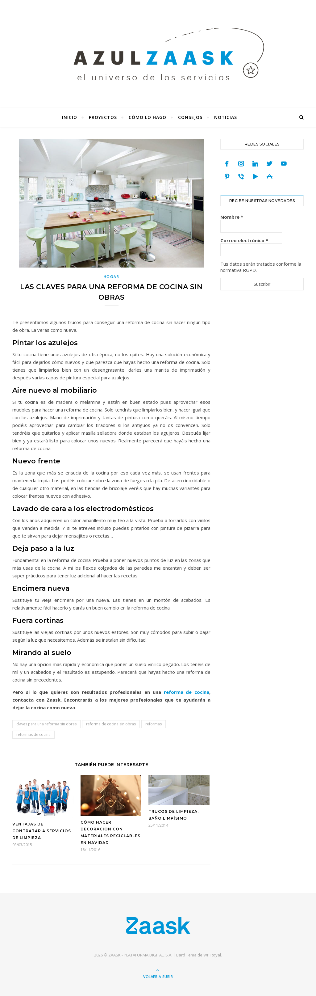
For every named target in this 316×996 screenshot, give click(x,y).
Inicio (69, 117)
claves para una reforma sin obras (46, 724)
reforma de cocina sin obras (111, 724)
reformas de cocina (33, 734)
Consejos (190, 117)
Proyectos (103, 117)
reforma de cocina (187, 692)
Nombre (231, 217)
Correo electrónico (244, 240)
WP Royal (212, 955)
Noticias (225, 117)
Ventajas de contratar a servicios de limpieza (41, 831)
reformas (153, 724)
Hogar (111, 276)
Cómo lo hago (147, 117)
